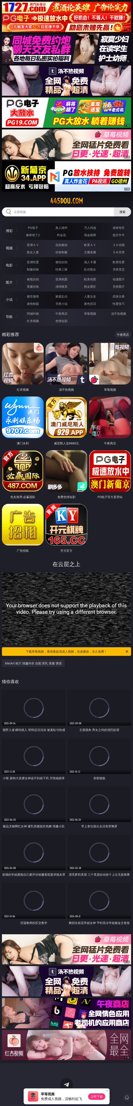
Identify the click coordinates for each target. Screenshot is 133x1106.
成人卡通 (90, 262)
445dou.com (66, 201)
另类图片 (119, 286)
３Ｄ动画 (119, 245)
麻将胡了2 (33, 235)
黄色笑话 (90, 304)
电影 (9, 265)
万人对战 (90, 228)
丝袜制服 (61, 252)
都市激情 (33, 296)
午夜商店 (61, 313)
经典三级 (61, 269)
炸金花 (61, 235)
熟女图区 (90, 286)
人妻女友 (90, 296)
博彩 (9, 230)
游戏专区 (119, 228)
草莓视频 (90, 313)
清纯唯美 (61, 286)
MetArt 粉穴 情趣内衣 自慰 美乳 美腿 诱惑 (33, 663)
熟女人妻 (33, 252)
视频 (9, 248)
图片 (9, 282)
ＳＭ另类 (119, 252)
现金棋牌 (90, 235)
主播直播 (90, 252)
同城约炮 (33, 313)
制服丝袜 (33, 269)
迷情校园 (33, 304)
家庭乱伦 (61, 296)
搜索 (122, 212)
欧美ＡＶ (90, 245)
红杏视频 (33, 321)
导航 (9, 316)
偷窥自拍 (33, 279)
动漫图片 (119, 279)
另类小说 (61, 304)
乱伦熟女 (90, 269)
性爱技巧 (119, 304)
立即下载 (97, 1096)
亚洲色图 (61, 279)
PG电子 (33, 228)
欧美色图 (90, 279)
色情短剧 (61, 321)
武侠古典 (119, 296)
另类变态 (119, 269)
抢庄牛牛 (119, 235)
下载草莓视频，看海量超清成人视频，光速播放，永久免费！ (77, 651)
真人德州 (61, 228)
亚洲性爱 (33, 262)
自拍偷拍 (61, 245)
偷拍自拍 (61, 262)
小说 (9, 299)
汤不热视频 (118, 313)
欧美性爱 (119, 262)
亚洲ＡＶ (33, 245)
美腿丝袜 (33, 286)
